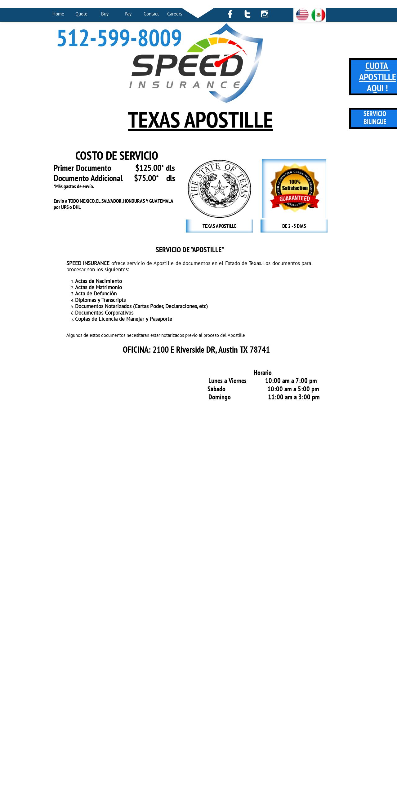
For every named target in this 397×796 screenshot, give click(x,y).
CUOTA (377, 65)
